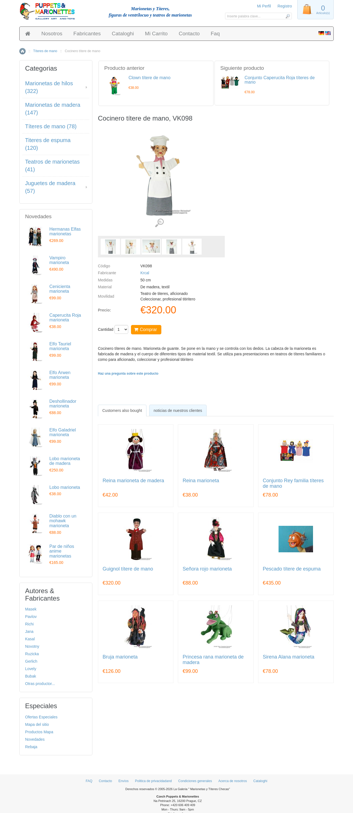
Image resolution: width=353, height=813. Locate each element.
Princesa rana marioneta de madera (213, 659)
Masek (30, 609)
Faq (215, 33)
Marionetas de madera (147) (52, 109)
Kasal (30, 639)
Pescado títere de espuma (292, 569)
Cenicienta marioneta (59, 289)
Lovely (30, 669)
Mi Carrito (156, 33)
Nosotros (51, 33)
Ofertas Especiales (41, 717)
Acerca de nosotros (232, 781)
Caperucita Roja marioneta (65, 317)
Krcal (144, 273)
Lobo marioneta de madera (64, 461)
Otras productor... (40, 683)
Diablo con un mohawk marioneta (62, 521)
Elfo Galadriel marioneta (62, 432)
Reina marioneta (201, 480)
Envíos (124, 781)
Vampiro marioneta (59, 260)
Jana (29, 631)
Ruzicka (32, 654)
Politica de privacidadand (153, 781)
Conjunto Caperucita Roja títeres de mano (280, 79)
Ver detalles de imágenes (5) (159, 223)
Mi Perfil (264, 6)
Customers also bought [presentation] (122, 410)
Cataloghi (123, 33)
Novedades (35, 739)
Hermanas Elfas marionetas (65, 231)
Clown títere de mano (149, 77)
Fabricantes (87, 33)
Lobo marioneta (64, 487)
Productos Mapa (39, 732)
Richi (29, 624)
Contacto (189, 33)
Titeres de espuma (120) (48, 144)
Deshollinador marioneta (62, 404)
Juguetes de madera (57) (50, 187)
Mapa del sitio (37, 724)
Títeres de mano (45, 51)
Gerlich (31, 661)
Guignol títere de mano (128, 569)
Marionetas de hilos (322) (49, 87)
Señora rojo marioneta (207, 569)
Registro (284, 6)
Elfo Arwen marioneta (59, 375)
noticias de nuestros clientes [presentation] (178, 410)
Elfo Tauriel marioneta (60, 346)
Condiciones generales (195, 781)
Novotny (32, 646)
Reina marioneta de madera (133, 480)
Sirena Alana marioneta (288, 657)
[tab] (122, 410)
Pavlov (31, 616)
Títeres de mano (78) (51, 126)
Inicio (22, 51)
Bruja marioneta (120, 657)
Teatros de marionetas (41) (52, 166)
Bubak (30, 676)
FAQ (89, 781)
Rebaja (31, 747)
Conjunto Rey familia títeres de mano (293, 483)
